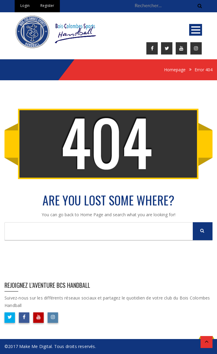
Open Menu (195, 30)
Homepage (175, 69)
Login (25, 5)
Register (47, 5)
